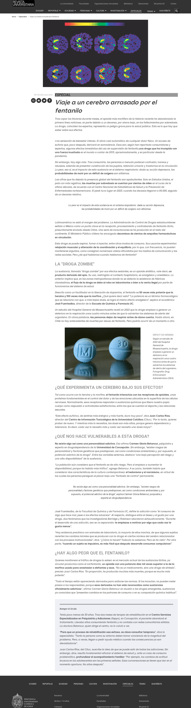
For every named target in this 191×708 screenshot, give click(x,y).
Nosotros (58, 694)
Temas (150, 10)
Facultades (84, 3)
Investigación (117, 10)
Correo (173, 3)
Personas (86, 10)
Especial (63, 95)
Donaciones (143, 3)
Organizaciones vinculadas (106, 3)
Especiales (135, 11)
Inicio (14, 16)
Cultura (100, 10)
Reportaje (55, 10)
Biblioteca (128, 3)
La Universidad (66, 3)
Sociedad (70, 10)
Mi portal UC (159, 3)
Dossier (41, 10)
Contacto (58, 704)
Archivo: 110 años (61, 699)
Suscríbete (164, 10)
